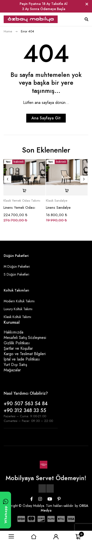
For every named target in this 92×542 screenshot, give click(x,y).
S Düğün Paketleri (16, 274)
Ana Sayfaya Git (46, 118)
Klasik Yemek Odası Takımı (21, 200)
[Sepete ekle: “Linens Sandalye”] (67, 190)
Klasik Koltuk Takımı (17, 316)
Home (8, 31)
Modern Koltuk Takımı (19, 301)
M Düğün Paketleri (17, 266)
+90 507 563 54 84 (26, 403)
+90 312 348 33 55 (25, 410)
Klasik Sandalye (56, 200)
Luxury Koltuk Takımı (18, 308)
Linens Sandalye (58, 207)
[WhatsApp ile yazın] (5, 510)
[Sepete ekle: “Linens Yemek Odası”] (24, 190)
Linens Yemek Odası (19, 207)
